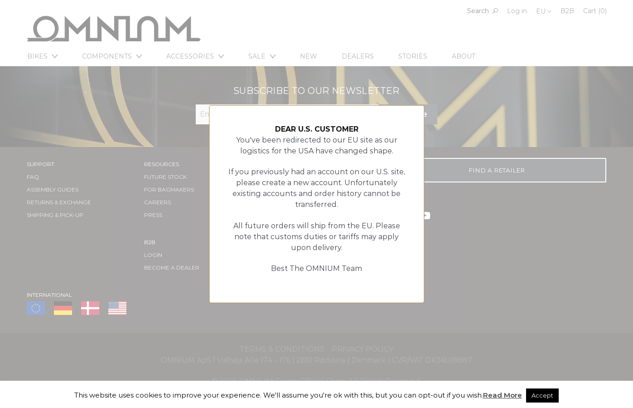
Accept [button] (542, 395)
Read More (502, 395)
